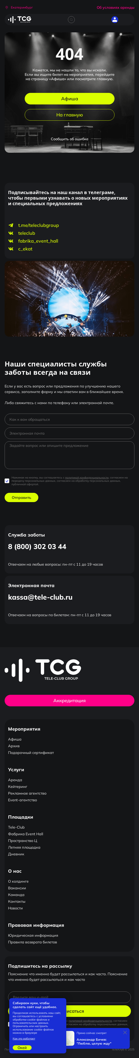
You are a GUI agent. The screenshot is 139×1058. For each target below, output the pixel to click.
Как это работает (24, 1038)
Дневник (16, 854)
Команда (16, 894)
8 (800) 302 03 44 (37, 546)
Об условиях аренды (115, 7)
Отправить (21, 497)
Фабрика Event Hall (25, 834)
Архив (14, 746)
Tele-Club (16, 827)
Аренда (15, 779)
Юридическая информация (33, 935)
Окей (22, 1047)
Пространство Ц (22, 840)
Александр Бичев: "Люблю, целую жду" (94, 1042)
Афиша (69, 98)
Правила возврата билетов (32, 942)
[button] (19, 7)
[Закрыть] (125, 1032)
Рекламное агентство (27, 793)
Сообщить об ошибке (69, 139)
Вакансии (17, 888)
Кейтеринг (17, 786)
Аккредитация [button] (69, 700)
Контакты (16, 901)
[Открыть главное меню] (127, 19)
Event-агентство (22, 800)
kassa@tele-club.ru (40, 597)
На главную (69, 115)
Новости (15, 908)
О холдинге (18, 881)
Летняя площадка (24, 847)
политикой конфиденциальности (87, 477)
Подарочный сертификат (31, 752)
